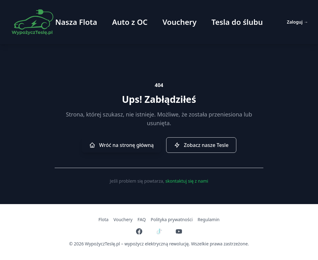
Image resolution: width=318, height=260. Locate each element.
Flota (103, 219)
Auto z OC (130, 22)
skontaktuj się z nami (186, 181)
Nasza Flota (76, 22)
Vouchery (179, 22)
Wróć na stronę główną (121, 145)
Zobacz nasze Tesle (201, 145)
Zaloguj (297, 22)
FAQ (142, 219)
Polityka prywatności (172, 219)
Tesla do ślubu (237, 22)
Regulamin (209, 219)
